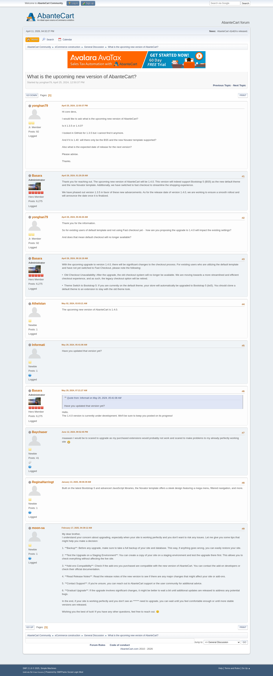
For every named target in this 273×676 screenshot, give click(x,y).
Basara (37, 175)
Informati (38, 344)
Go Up (29, 627)
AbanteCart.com (129, 648)
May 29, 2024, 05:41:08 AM (74, 345)
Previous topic (222, 85)
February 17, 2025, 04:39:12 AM (77, 528)
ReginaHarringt (43, 482)
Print (243, 95)
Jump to (198, 642)
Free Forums (38, 672)
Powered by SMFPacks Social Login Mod (64, 672)
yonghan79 (40, 105)
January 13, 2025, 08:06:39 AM (76, 482)
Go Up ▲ (246, 668)
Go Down (31, 95)
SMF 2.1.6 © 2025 (31, 668)
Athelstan (39, 303)
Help (221, 668)
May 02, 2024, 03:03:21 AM (74, 303)
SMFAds (26, 672)
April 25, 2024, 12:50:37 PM (75, 105)
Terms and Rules (232, 668)
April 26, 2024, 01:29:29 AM (75, 175)
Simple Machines (48, 668)
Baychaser (39, 432)
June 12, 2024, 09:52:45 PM (75, 432)
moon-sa (38, 528)
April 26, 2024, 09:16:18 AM (75, 258)
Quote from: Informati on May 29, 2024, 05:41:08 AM (94, 398)
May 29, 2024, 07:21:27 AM (74, 390)
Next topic (239, 85)
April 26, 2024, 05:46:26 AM (75, 217)
